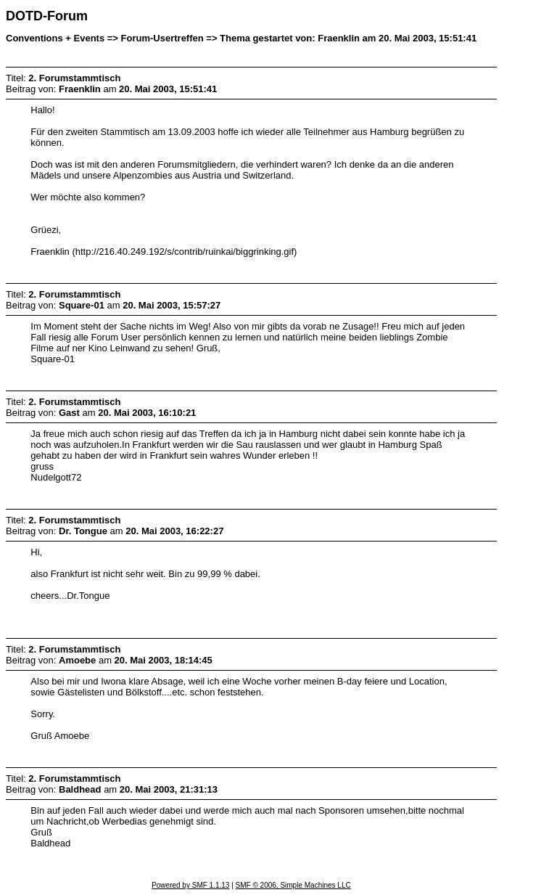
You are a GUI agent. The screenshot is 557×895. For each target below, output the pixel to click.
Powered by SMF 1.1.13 (190, 885)
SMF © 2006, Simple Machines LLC (293, 885)
